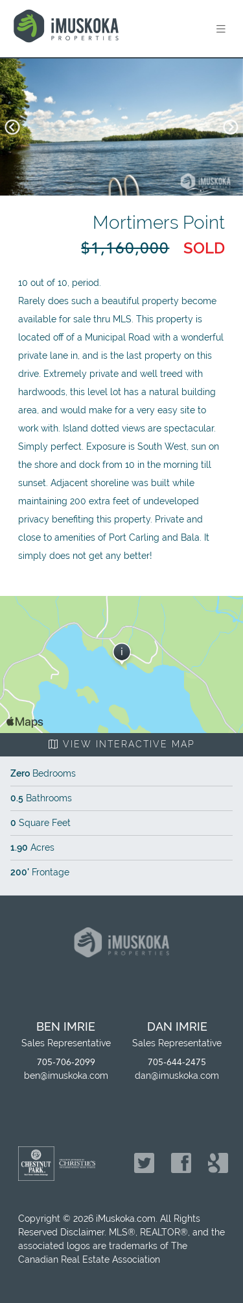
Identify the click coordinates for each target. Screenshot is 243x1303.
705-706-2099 (66, 1062)
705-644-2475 (177, 1062)
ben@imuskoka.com (66, 1075)
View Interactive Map (122, 744)
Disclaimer (82, 1232)
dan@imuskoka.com (177, 1075)
